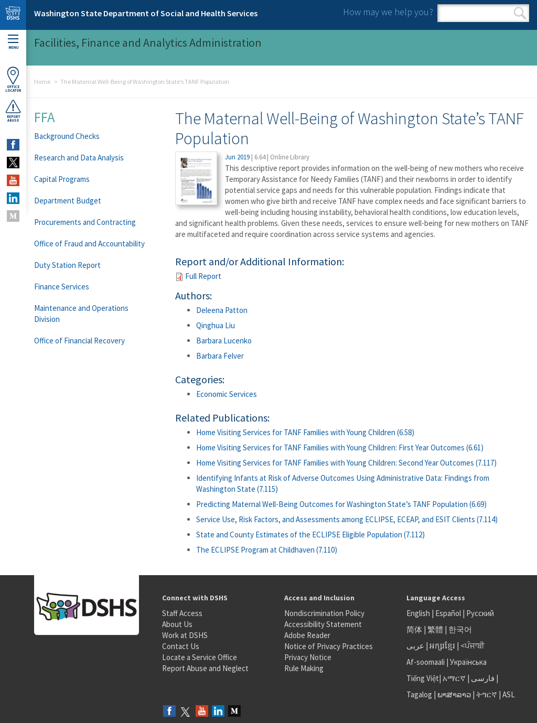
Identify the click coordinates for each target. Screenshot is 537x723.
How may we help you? (388, 11)
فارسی (482, 678)
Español (448, 613)
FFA (44, 117)
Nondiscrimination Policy (324, 613)
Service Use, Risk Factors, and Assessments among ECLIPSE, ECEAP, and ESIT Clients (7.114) (347, 519)
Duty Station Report (67, 265)
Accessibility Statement (323, 624)
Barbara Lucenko (224, 341)
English (419, 613)
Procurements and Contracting (85, 222)
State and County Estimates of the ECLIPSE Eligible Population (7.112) (310, 534)
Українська (468, 662)
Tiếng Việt (422, 678)
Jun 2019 (237, 157)
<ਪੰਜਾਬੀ (472, 646)
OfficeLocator (13, 79)
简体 (414, 629)
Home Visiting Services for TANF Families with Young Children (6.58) (305, 432)
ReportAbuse (13, 111)
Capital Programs (62, 179)
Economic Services (226, 394)
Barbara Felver (220, 356)
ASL (508, 694)
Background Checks (67, 136)
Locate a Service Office (199, 657)
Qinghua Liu (215, 325)
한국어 (460, 629)
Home (42, 81)
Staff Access (182, 613)
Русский (480, 613)
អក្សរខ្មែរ (442, 646)
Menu (13, 42)
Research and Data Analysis (79, 158)
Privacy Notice (307, 657)
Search (520, 13)
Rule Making (304, 668)
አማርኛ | (456, 678)
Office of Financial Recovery (79, 341)
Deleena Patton (222, 310)
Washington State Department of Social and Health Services (145, 13)
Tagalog (419, 694)
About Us (177, 624)
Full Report (203, 276)
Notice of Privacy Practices (328, 646)
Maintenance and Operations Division (81, 313)
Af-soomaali (425, 662)
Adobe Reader (307, 635)
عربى (415, 646)
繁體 (436, 629)
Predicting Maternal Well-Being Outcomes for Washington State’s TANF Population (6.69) (341, 504)
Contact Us (180, 646)
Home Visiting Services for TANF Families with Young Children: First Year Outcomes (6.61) (340, 447)
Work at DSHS (185, 635)
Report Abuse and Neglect (205, 668)
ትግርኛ (486, 694)
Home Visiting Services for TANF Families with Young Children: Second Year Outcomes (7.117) (346, 463)
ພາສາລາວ (454, 694)
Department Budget (67, 201)
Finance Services (61, 287)
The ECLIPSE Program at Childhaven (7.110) (266, 550)
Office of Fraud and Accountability (89, 244)
